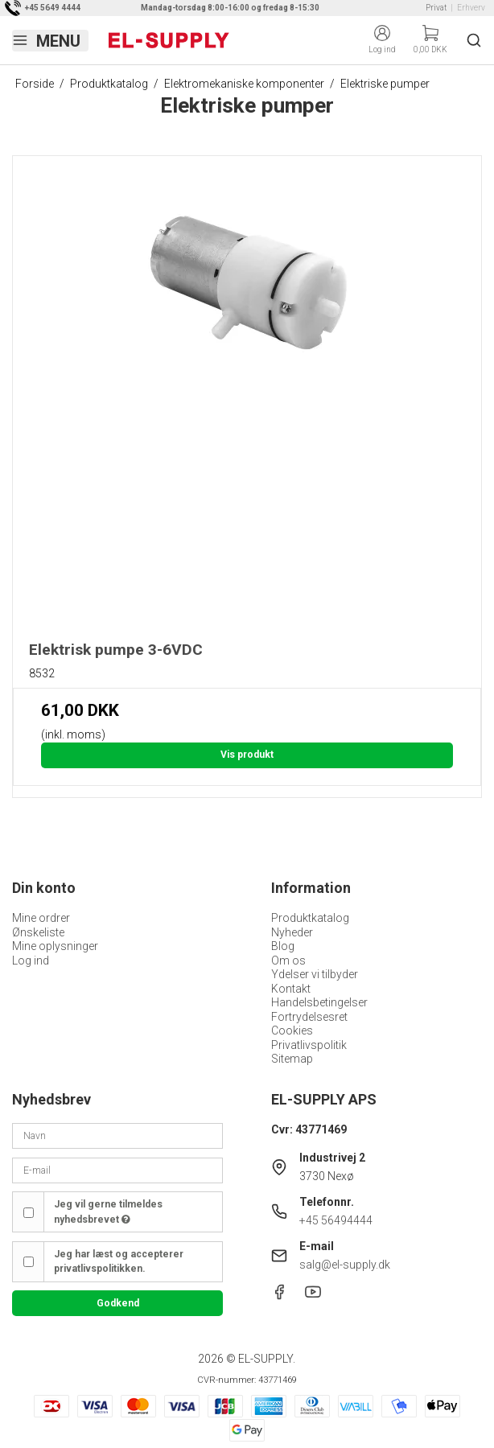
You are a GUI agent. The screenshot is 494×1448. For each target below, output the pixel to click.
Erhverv (471, 7)
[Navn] (117, 1135)
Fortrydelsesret (309, 1016)
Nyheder (292, 932)
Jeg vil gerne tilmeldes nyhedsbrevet (108, 1211)
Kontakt (291, 988)
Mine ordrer (41, 917)
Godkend (118, 1303)
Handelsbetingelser (319, 1002)
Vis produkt (247, 754)
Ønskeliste (38, 932)
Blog (282, 946)
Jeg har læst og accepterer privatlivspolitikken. (118, 1261)
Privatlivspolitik (309, 1045)
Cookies (292, 1030)
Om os (288, 960)
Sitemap (292, 1058)
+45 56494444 (336, 1220)
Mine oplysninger (55, 946)
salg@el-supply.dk (344, 1264)
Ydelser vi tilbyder (314, 974)
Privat (436, 7)
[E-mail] (117, 1168)
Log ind (30, 960)
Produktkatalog (310, 917)
